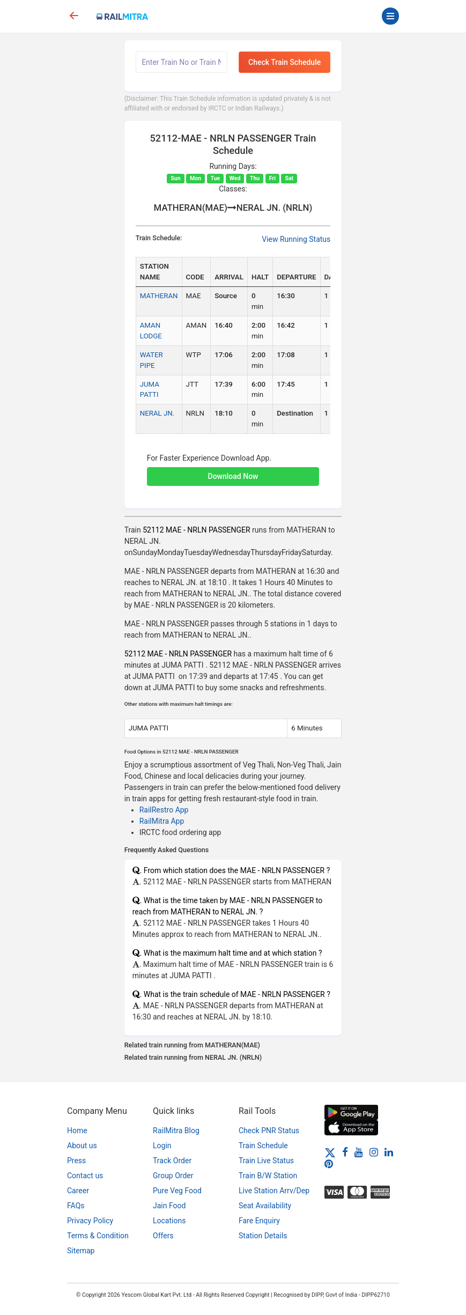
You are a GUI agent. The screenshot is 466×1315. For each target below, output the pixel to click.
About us (82, 1145)
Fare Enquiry (259, 1220)
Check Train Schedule (284, 62)
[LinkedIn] (388, 1152)
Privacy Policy (90, 1220)
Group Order (173, 1175)
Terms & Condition (98, 1235)
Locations (169, 1220)
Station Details (263, 1235)
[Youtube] (358, 1152)
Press (76, 1160)
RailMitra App (161, 821)
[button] (233, 471)
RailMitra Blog (176, 1130)
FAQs (76, 1205)
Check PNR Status (269, 1130)
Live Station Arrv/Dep (274, 1190)
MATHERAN (159, 296)
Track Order (172, 1160)
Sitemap (80, 1250)
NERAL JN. (157, 413)
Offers (163, 1235)
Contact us (85, 1175)
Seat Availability (265, 1205)
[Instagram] (373, 1152)
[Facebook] (345, 1152)
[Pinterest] (328, 1163)
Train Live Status (266, 1160)
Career (78, 1190)
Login (162, 1145)
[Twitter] (330, 1152)
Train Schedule (263, 1145)
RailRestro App (164, 810)
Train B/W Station (268, 1175)
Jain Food (169, 1205)
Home (77, 1130)
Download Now (233, 476)
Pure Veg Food (177, 1190)
